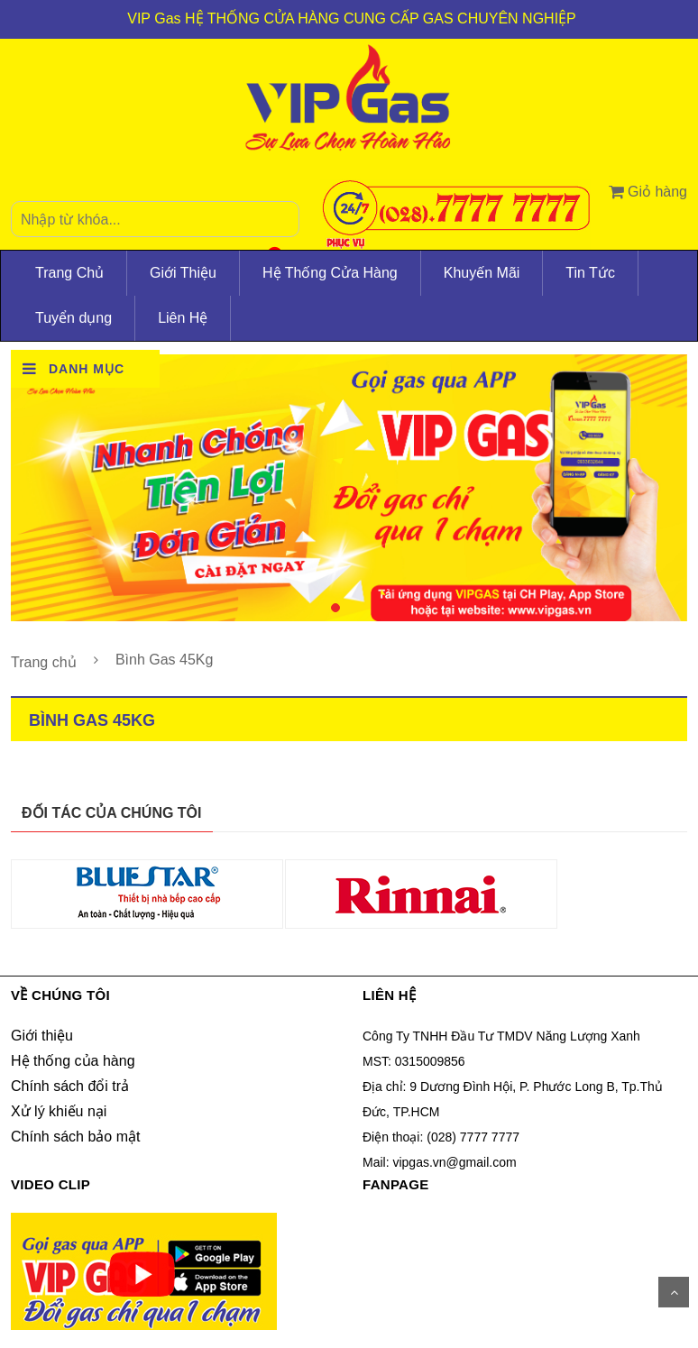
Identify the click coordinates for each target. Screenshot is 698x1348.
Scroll (673, 1292)
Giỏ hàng (648, 192)
